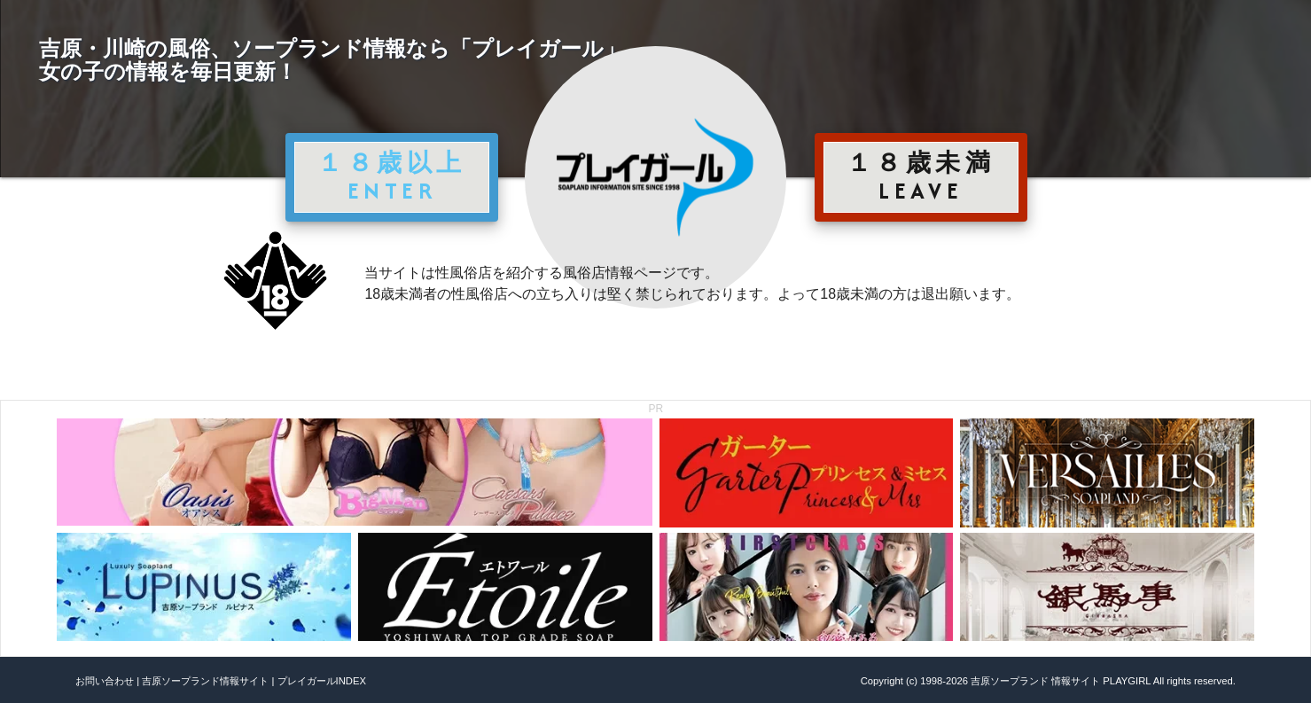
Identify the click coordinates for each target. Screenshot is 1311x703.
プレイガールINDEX (321, 681)
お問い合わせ (104, 681)
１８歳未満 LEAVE (921, 176)
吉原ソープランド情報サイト (205, 681)
